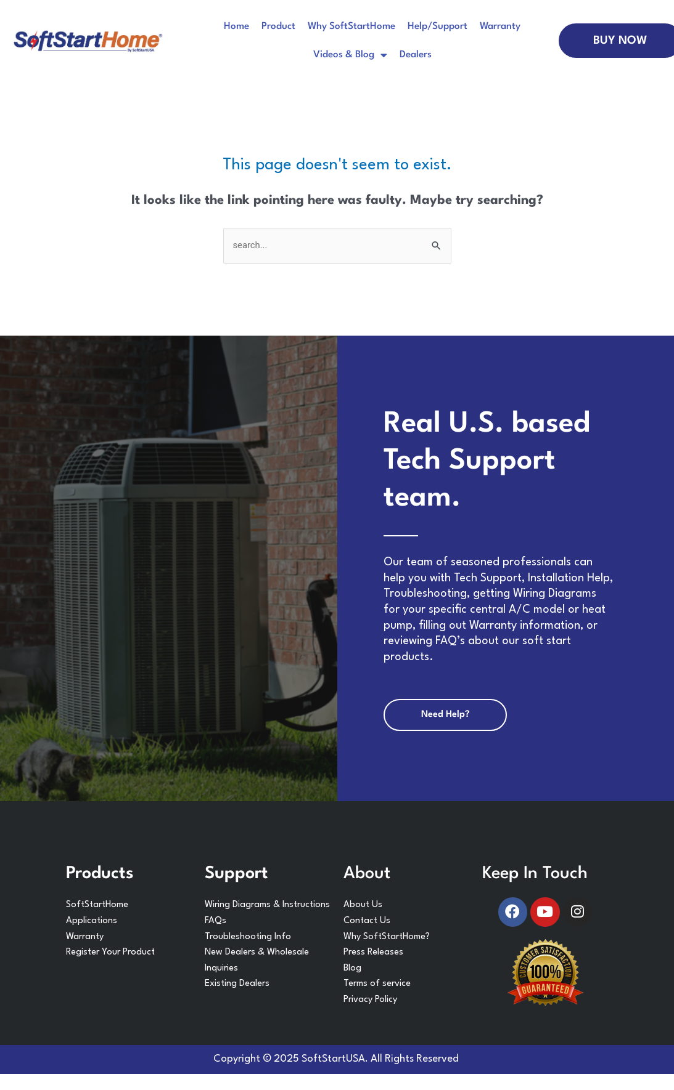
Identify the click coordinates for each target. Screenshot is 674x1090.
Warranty (500, 26)
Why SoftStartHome (351, 26)
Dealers (416, 55)
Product (278, 26)
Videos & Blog (350, 55)
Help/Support (437, 26)
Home (236, 26)
